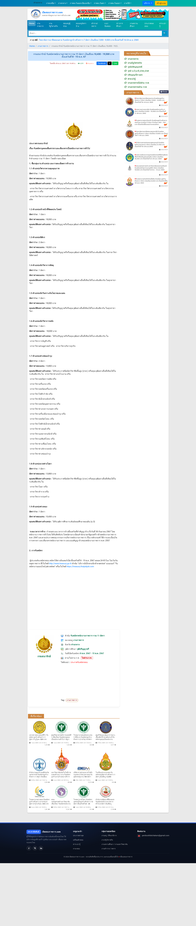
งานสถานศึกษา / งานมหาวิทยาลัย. (115, 844)
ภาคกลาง (62, 3)
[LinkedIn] (40, 848)
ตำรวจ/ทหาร (95, 24)
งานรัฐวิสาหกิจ (53, 24)
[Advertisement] (74, 94)
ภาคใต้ (127, 3)
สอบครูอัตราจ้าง (81, 24)
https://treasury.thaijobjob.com (80, 566)
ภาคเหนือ (50, 3)
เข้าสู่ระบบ (161, 3)
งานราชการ (40, 24)
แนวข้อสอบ (107, 24)
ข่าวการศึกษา (119, 24)
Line (115, 63)
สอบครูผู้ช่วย (66, 24)
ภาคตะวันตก (99, 3)
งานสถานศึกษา (134, 24)
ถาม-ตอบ (76, 849)
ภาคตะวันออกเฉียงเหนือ (80, 3)
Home (32, 23)
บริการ (147, 3)
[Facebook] (28, 848)
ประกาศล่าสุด (78, 835)
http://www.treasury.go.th (60, 563)
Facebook (102, 63)
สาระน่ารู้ (162, 24)
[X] (34, 848)
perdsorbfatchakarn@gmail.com (155, 835)
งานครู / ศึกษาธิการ (109, 835)
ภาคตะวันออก (114, 3)
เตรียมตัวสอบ (78, 840)
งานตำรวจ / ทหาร (109, 849)
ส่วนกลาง (38, 2)
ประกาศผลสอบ (149, 24)
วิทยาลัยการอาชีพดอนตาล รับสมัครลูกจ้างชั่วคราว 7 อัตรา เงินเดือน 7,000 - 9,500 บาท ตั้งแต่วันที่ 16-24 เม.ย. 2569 (88, 40)
